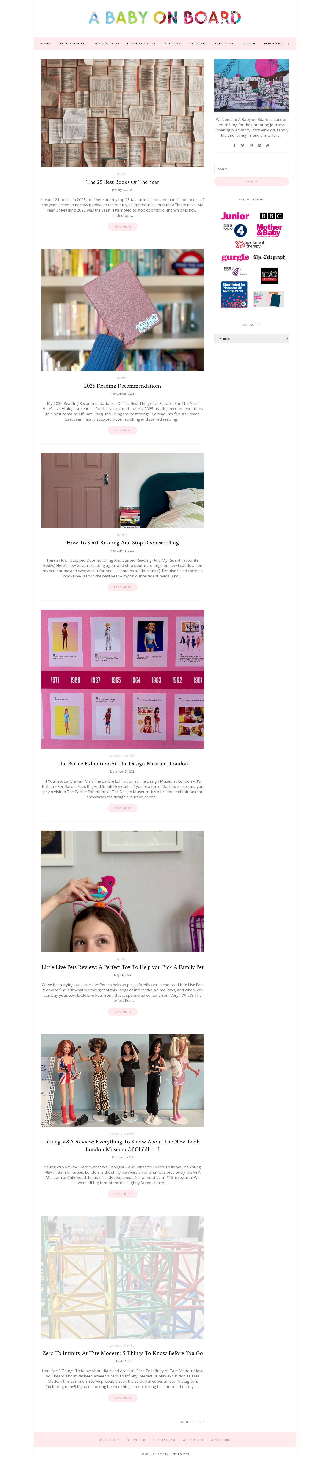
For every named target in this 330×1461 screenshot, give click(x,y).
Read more (122, 226)
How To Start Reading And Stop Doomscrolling (123, 543)
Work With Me (107, 43)
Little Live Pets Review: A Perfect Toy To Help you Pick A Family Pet (123, 967)
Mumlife (122, 174)
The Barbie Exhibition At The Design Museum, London (122, 763)
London (250, 43)
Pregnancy (197, 43)
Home (45, 43)
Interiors (172, 43)
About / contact (72, 43)
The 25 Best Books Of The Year (122, 182)
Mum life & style (141, 43)
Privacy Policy (277, 43)
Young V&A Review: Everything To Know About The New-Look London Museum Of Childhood (123, 1145)
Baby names (225, 43)
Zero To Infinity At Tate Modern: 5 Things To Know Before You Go (122, 1353)
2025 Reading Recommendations (122, 386)
